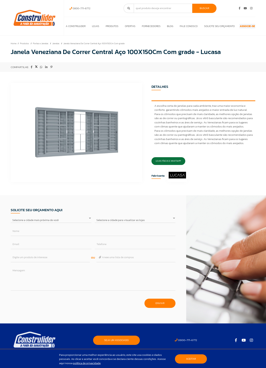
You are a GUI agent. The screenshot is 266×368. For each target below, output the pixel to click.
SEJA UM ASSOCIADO (116, 342)
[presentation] (39, 303)
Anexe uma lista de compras (116, 259)
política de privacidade (87, 363)
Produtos (108, 27)
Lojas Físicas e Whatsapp (168, 162)
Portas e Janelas (41, 45)
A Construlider (76, 27)
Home (13, 45)
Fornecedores (144, 27)
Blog (162, 27)
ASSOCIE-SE (241, 27)
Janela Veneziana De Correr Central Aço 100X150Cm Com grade (94, 45)
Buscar (204, 8)
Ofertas (125, 27)
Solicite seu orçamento (208, 27)
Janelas (56, 45)
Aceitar (191, 359)
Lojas (94, 27)
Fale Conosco (179, 27)
